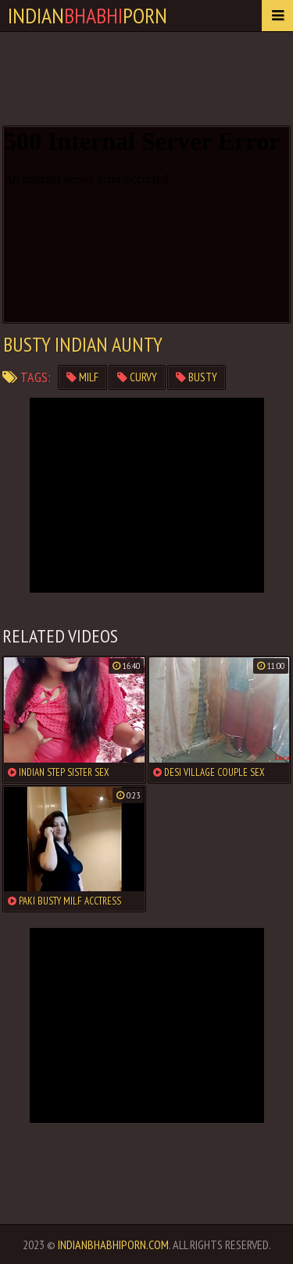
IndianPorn (87, 15)
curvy (137, 377)
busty (196, 377)
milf (82, 377)
